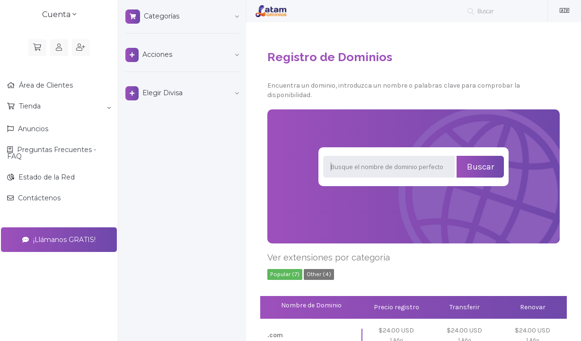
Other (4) (319, 274)
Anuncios (32, 129)
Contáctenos (38, 198)
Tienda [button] (64, 106)
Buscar (480, 167)
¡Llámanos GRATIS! (59, 239)
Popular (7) (284, 274)
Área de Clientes (45, 85)
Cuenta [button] (59, 14)
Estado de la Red (46, 177)
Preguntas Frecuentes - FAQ (51, 153)
